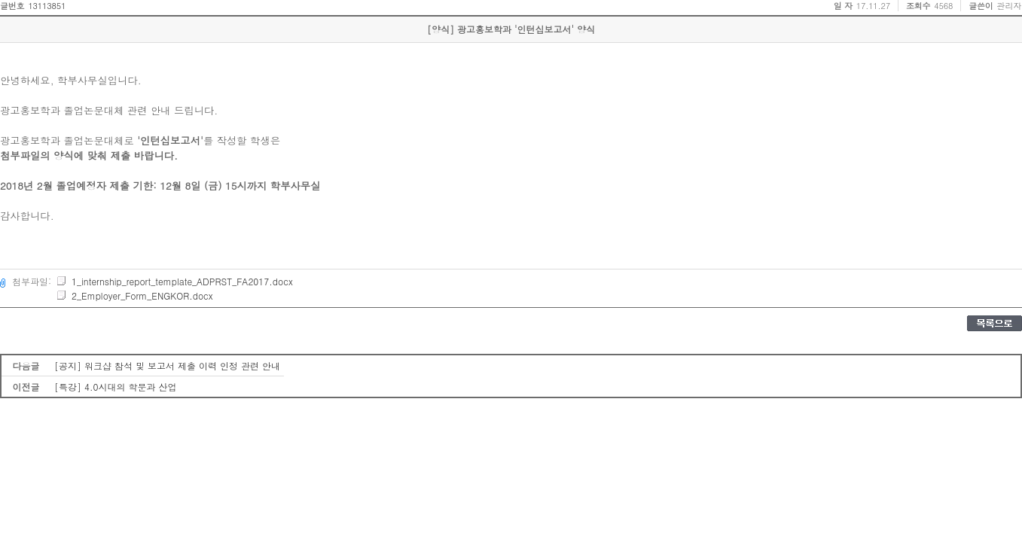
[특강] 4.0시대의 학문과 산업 (115, 386)
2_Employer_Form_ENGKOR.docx (134, 295)
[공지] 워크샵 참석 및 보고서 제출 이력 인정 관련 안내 (167, 365)
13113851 (47, 5)
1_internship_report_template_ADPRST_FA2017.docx (174, 281)
